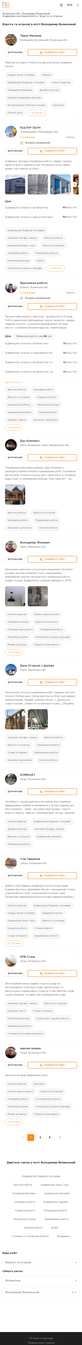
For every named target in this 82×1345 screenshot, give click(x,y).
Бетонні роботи (48, 528)
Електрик (39, 1084)
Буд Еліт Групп (30, 127)
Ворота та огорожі (53, 246)
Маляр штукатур (17, 645)
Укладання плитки (18, 622)
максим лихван (30, 1048)
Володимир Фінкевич (35, 542)
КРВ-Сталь (27, 957)
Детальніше (15, 52)
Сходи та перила (17, 753)
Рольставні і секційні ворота (53, 1019)
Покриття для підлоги (46, 645)
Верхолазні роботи (33, 283)
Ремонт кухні (15, 113)
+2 (55, 268)
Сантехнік (58, 105)
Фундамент (63, 1236)
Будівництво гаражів (49, 837)
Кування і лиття (17, 1011)
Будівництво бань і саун (21, 246)
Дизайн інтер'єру (49, 90)
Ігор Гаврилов (30, 859)
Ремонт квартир (61, 83)
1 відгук (70, 137)
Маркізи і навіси (17, 420)
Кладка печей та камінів (21, 75)
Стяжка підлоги (43, 928)
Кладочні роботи (46, 397)
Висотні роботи (54, 238)
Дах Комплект (30, 441)
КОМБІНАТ (27, 775)
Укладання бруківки (24, 1194)
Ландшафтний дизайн (20, 90)
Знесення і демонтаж (45, 420)
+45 (36, 113)
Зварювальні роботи (19, 412)
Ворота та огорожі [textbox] (18, 1262)
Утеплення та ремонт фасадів (25, 268)
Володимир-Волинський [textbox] (39, 1292)
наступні (58, 1137)
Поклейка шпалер (18, 637)
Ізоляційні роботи (18, 253)
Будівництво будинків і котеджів (26, 83)
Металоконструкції (18, 261)
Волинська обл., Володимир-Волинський (26, 14)
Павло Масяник (31, 36)
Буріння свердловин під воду (24, 98)
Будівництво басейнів (57, 1194)
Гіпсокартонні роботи (20, 630)
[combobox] (41, 1262)
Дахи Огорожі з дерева (37, 666)
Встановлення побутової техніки (26, 105)
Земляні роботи (48, 412)
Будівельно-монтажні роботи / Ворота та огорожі (32, 16)
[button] (74, 184)
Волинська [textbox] (12, 1280)
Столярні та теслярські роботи (25, 1034)
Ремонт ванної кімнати (46, 614)
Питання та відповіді (41, 1338)
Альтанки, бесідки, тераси (22, 238)
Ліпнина (46, 75)
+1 (14, 427)
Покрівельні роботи (46, 253)
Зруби (40, 261)
